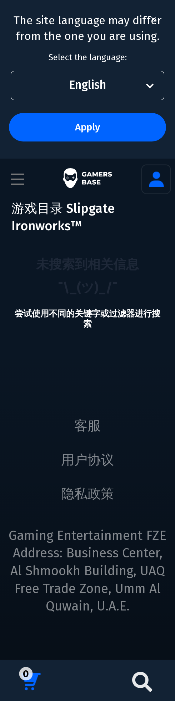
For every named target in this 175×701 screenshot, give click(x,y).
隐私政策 (87, 494)
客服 (87, 426)
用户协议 (87, 460)
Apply (87, 127)
